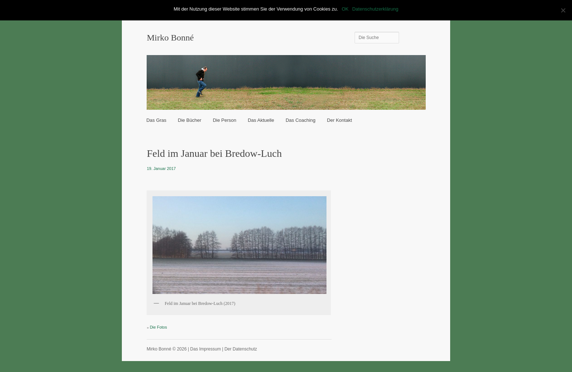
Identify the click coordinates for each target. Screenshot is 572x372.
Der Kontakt (339, 120)
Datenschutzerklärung (375, 9)
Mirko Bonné (170, 37)
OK (345, 9)
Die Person (224, 120)
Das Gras (156, 120)
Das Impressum (205, 349)
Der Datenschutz (240, 349)
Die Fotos (158, 327)
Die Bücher (189, 120)
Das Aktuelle (261, 120)
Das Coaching (301, 120)
